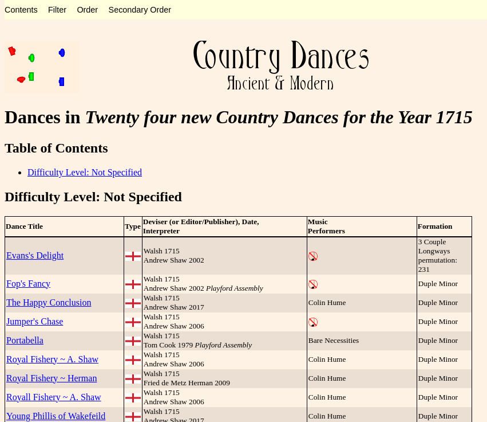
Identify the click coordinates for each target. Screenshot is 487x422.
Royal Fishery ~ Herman (51, 378)
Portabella (24, 340)
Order (87, 9)
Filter (57, 9)
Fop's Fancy (28, 283)
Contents (21, 9)
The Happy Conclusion (48, 302)
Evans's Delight (35, 255)
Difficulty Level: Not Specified (84, 172)
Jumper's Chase (34, 321)
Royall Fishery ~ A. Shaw (53, 397)
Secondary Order (140, 9)
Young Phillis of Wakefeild (55, 416)
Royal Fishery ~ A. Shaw (52, 359)
